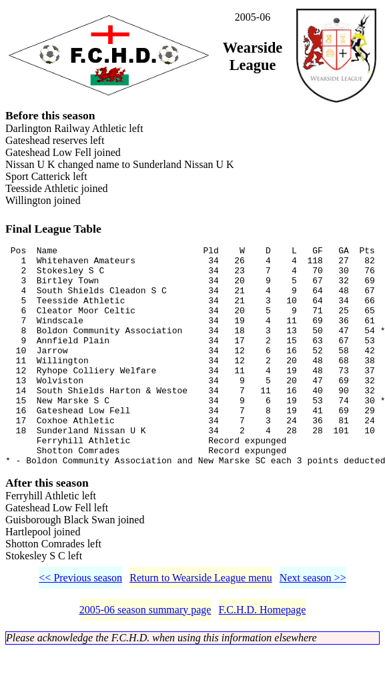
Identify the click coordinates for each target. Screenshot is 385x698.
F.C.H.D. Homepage (262, 657)
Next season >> (313, 625)
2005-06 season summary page (145, 657)
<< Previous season (80, 625)
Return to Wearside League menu (200, 625)
